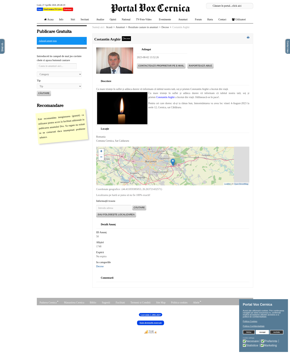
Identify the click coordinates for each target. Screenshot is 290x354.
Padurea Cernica (49, 302)
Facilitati (120, 302)
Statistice (252, 345)
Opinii (113, 19)
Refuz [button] (248, 332)
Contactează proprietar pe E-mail (161, 65)
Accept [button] (262, 332)
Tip (39, 80)
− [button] (101, 157)
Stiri (73, 19)
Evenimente (166, 19)
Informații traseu (105, 201)
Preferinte (270, 341)
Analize (100, 19)
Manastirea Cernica (74, 302)
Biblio (93, 302)
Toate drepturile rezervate (150, 322)
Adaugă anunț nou (48, 40)
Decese (165, 27)
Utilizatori (240, 19)
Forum (198, 19)
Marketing (270, 345)
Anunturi (183, 19)
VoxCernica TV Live (52, 9)
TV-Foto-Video (144, 19)
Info (62, 19)
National (126, 19)
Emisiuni (67, 9)
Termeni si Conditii (140, 302)
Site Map (161, 302)
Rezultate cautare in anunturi (143, 27)
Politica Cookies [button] (250, 321)
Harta (210, 19)
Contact (222, 19)
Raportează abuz (200, 65)
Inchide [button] (276, 332)
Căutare (44, 93)
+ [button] (101, 151)
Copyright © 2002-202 (150, 315)
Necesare (252, 341)
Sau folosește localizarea (116, 214)
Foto (39, 9)
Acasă (109, 27)
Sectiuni (86, 19)
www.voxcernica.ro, (262, 313)
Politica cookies (179, 302)
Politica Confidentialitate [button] (253, 326)
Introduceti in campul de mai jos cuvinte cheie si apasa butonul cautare (59, 58)
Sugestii (106, 302)
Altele (197, 302)
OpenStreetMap (241, 184)
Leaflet (227, 184)
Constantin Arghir (165, 97)
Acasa (48, 19)
